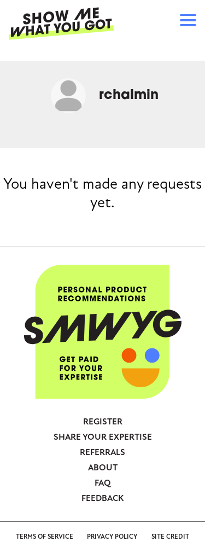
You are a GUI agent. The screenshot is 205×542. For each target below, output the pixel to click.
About (103, 467)
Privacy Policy (112, 537)
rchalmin (129, 95)
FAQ (103, 482)
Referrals (102, 452)
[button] (188, 22)
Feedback (102, 498)
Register (102, 421)
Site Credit (170, 537)
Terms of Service (44, 537)
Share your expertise (103, 437)
